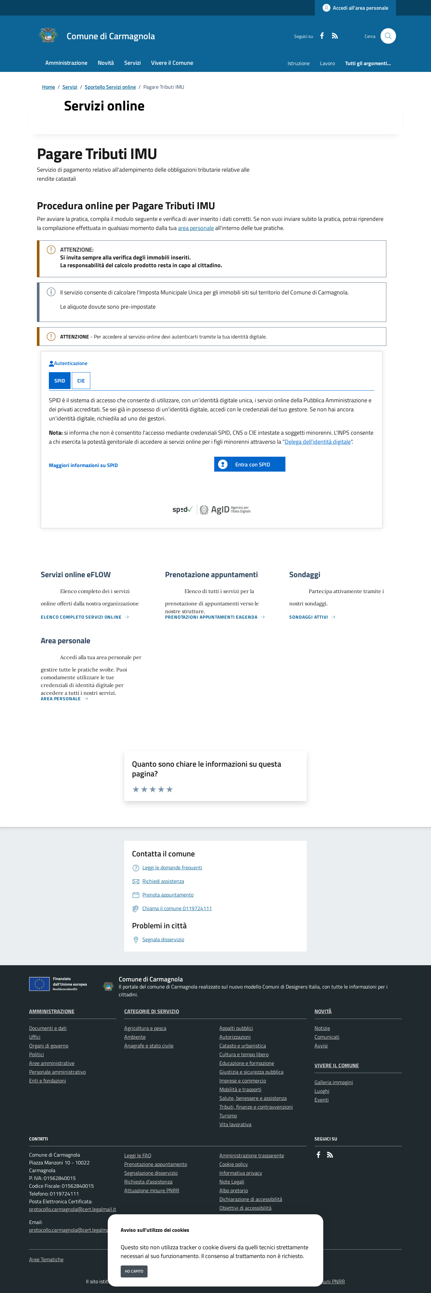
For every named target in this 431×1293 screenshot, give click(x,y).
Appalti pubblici (236, 1028)
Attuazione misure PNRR (151, 1190)
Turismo (228, 1115)
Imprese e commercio (242, 1080)
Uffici (34, 1037)
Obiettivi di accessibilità (245, 1208)
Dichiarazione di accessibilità (250, 1199)
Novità (323, 1011)
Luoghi (322, 1091)
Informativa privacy (240, 1173)
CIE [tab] (81, 380)
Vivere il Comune (337, 1065)
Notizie (322, 1028)
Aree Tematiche (46, 1259)
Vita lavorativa (235, 1124)
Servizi (69, 87)
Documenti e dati (48, 1028)
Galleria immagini (334, 1082)
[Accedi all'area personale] (355, 8)
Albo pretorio (233, 1190)
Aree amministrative (51, 1063)
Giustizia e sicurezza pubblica (251, 1072)
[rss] (332, 36)
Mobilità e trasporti (240, 1089)
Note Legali (231, 1181)
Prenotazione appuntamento (155, 1164)
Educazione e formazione (246, 1063)
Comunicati (327, 1037)
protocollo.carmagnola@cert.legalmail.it (72, 1209)
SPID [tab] (59, 380)
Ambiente (135, 1037)
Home (48, 87)
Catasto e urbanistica (242, 1045)
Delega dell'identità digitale (318, 441)
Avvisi (321, 1045)
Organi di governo (48, 1045)
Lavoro (327, 63)
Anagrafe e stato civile (148, 1045)
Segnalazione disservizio (151, 1173)
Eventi (322, 1100)
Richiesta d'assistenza (148, 1181)
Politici (36, 1054)
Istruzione (299, 63)
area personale (196, 227)
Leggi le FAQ (137, 1155)
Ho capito (134, 1271)
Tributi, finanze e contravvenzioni (256, 1107)
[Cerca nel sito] (388, 36)
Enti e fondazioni (47, 1080)
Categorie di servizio (151, 1011)
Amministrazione (51, 1011)
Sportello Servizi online (110, 87)
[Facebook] (319, 36)
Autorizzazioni (235, 1037)
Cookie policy (233, 1164)
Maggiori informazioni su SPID (83, 465)
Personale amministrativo (57, 1072)
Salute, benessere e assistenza (253, 1098)
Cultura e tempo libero (244, 1054)
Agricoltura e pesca (145, 1028)
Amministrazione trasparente (251, 1155)
